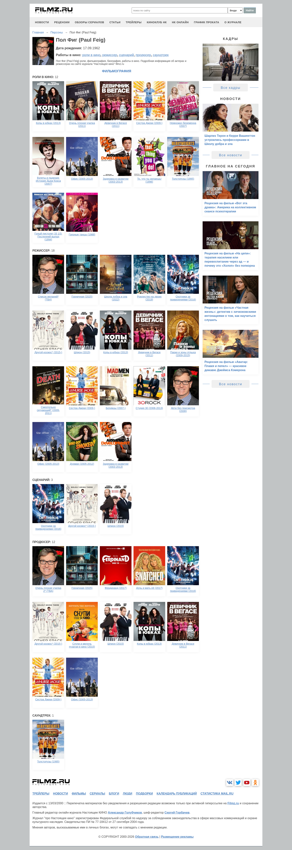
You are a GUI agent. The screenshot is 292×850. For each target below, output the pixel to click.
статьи (114, 22)
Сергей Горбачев (176, 812)
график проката (206, 22)
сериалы (97, 793)
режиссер (109, 55)
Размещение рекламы (177, 836)
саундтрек (161, 55)
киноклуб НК (157, 22)
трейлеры (134, 22)
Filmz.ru (233, 803)
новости (42, 22)
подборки (144, 793)
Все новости (230, 155)
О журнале (233, 22)
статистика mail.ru (217, 793)
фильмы (79, 793)
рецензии (62, 22)
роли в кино (91, 55)
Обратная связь (147, 836)
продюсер (143, 55)
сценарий (126, 55)
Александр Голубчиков (125, 812)
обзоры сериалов (89, 22)
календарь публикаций (177, 793)
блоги (114, 793)
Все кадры (230, 88)
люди (127, 793)
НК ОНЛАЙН (180, 22)
